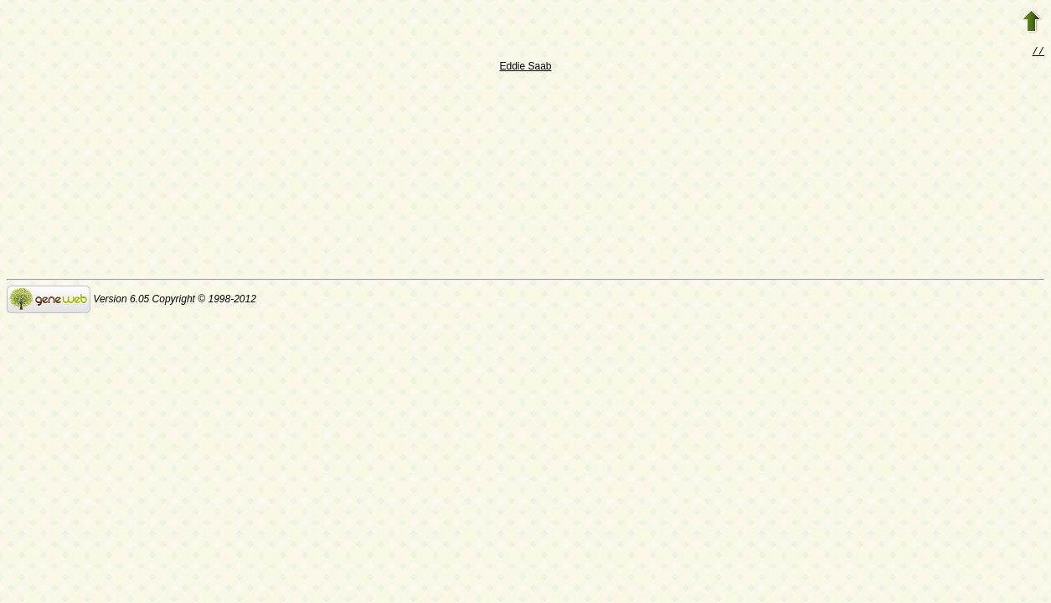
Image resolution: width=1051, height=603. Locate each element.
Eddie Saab (525, 68)
